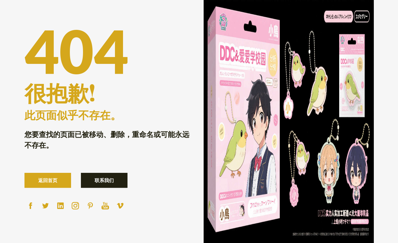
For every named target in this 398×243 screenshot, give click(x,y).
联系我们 (104, 180)
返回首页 (47, 180)
